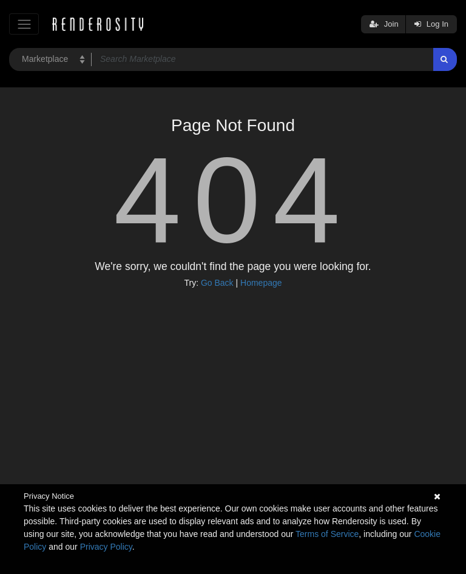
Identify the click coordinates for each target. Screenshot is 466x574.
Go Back (217, 283)
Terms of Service (327, 534)
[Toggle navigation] (24, 24)
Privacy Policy (106, 547)
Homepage (261, 283)
